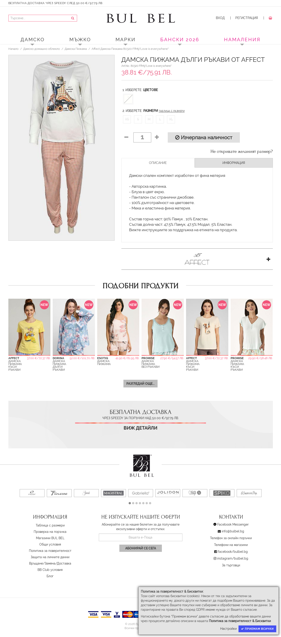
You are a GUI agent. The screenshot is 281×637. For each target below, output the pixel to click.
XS (127, 119)
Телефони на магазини (231, 545)
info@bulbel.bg (233, 531)
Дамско (33, 39)
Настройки (228, 628)
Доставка (64, 563)
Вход (220, 18)
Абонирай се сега (140, 548)
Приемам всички (257, 628)
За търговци (231, 565)
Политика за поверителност (50, 551)
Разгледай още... (140, 383)
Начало (13, 48)
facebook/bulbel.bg (233, 551)
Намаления (242, 39)
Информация (233, 163)
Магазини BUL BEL (50, 538)
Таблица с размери (171, 111)
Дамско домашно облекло (41, 48)
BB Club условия (50, 570)
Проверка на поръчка (50, 532)
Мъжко (80, 39)
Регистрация (246, 18)
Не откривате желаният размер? (241, 151)
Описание (158, 163)
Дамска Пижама (76, 48)
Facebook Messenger (233, 524)
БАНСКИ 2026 (179, 39)
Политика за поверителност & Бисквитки (240, 621)
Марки (126, 39)
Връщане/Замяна (42, 563)
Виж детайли (140, 428)
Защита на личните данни (50, 557)
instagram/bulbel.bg (232, 558)
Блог (50, 576)
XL (171, 119)
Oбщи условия (50, 544)
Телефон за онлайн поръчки (231, 538)
